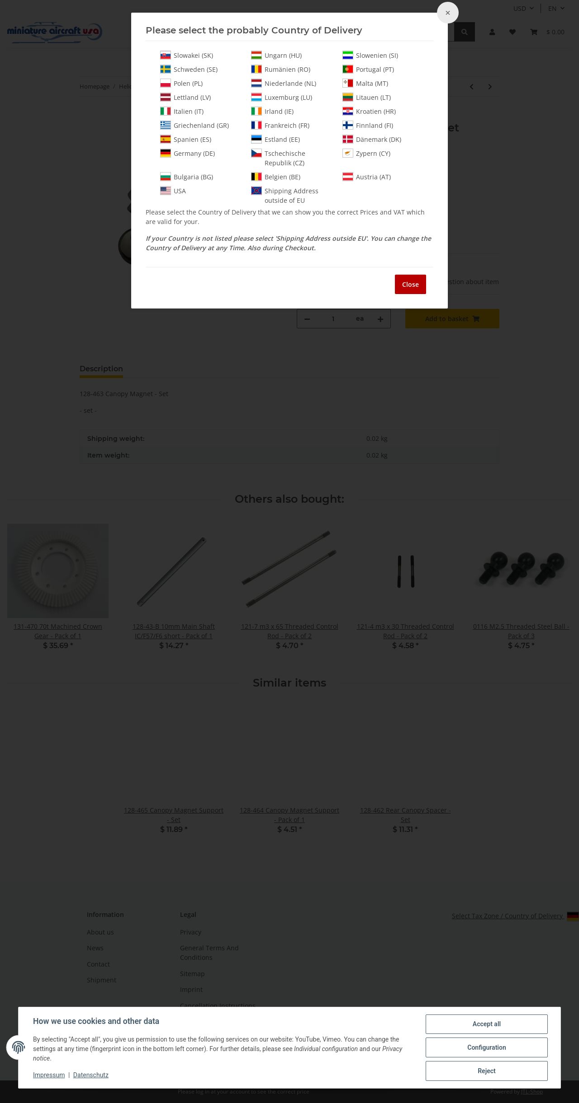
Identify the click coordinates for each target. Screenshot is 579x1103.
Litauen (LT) (366, 97)
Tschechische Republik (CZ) (278, 158)
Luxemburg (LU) (281, 97)
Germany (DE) (187, 153)
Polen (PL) (181, 83)
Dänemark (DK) (371, 139)
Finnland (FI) (367, 125)
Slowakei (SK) (186, 55)
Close (410, 284)
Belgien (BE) (275, 176)
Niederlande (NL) (283, 83)
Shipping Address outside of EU (284, 195)
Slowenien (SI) (370, 55)
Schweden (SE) (189, 69)
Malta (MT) (365, 83)
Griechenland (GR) (194, 125)
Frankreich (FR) (280, 125)
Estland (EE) (275, 139)
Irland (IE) (272, 111)
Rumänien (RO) (280, 69)
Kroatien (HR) (369, 111)
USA (173, 190)
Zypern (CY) (366, 153)
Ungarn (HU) (276, 55)
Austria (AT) (366, 176)
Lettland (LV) (185, 97)
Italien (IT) (182, 111)
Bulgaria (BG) (186, 176)
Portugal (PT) (368, 69)
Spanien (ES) (185, 139)
